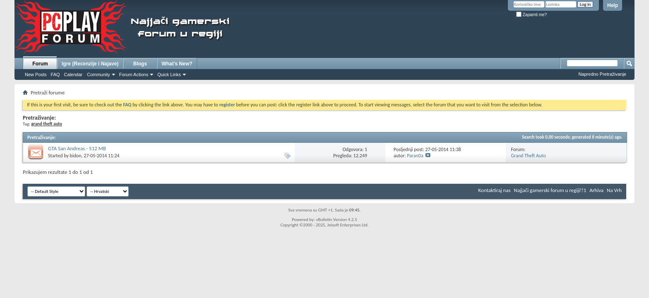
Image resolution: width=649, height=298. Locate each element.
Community (98, 74)
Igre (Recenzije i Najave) (90, 64)
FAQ (55, 74)
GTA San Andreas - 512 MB (77, 148)
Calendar (73, 74)
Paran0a (415, 156)
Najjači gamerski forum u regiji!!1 (550, 190)
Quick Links (169, 74)
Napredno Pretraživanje (602, 74)
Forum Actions (133, 74)
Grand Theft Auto (528, 156)
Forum (40, 64)
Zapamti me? (531, 14)
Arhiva (596, 190)
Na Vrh (614, 190)
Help (612, 5)
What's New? (176, 64)
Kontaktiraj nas (494, 190)
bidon (76, 156)
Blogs (140, 64)
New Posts (36, 74)
